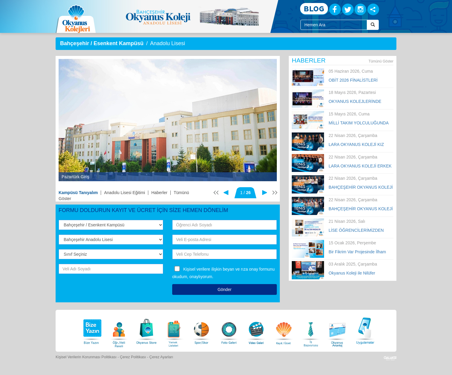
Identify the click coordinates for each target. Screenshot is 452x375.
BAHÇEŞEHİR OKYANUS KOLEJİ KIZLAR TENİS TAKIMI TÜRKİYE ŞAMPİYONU (361, 187)
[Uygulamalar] (365, 330)
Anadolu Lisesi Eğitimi (124, 192)
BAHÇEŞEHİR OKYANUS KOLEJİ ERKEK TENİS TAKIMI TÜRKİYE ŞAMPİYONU (361, 209)
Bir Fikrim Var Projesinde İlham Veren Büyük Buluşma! (357, 252)
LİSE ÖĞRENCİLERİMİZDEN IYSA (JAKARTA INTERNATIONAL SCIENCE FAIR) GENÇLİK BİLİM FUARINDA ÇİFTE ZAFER (361, 230)
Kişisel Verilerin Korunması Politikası (86, 357)
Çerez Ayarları (161, 357)
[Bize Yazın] (91, 330)
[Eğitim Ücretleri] (284, 330)
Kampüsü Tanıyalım (78, 192)
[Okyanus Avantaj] (337, 330)
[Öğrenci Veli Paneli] (119, 330)
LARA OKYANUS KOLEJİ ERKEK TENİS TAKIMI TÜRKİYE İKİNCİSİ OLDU (360, 166)
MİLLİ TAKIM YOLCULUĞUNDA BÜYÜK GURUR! (358, 123)
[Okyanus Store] (146, 330)
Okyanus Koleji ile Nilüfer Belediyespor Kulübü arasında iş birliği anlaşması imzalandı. (359, 273)
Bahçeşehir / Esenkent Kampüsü (101, 43)
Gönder (225, 289)
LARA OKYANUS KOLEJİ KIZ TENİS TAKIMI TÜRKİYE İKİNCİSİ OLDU (360, 144)
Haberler (159, 192)
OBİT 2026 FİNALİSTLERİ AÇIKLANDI (353, 80)
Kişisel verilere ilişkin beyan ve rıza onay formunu (229, 269)
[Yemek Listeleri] (174, 330)
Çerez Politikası (133, 357)
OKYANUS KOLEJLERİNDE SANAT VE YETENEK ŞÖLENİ (357, 101)
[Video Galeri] (256, 330)
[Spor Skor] (201, 330)
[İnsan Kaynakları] (310, 330)
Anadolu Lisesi (167, 43)
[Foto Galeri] (229, 330)
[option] (168, 120)
